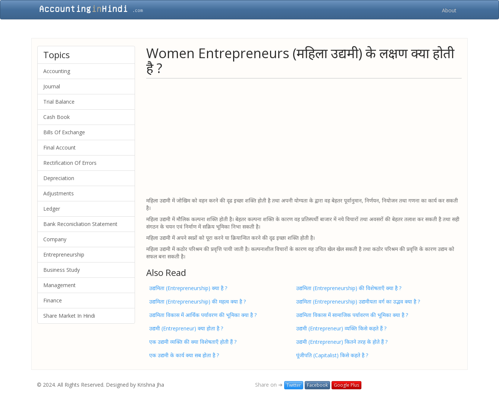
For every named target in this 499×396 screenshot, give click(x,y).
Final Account (59, 147)
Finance (52, 300)
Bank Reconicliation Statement (80, 223)
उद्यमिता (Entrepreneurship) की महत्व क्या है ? (197, 301)
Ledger (51, 208)
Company (54, 239)
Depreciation (58, 178)
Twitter (293, 385)
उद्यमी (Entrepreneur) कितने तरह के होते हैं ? (341, 341)
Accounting (56, 71)
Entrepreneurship (63, 254)
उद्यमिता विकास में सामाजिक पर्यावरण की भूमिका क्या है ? (352, 314)
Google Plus (346, 385)
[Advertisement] (304, 137)
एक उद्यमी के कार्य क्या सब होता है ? (184, 355)
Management (59, 285)
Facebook (317, 385)
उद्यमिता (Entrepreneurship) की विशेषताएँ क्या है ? (348, 288)
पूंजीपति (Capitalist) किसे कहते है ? (332, 355)
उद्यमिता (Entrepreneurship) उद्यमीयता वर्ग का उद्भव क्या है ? (358, 301)
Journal (51, 86)
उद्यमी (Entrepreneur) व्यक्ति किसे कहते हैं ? (341, 328)
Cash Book (56, 116)
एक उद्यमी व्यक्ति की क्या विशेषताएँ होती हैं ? (192, 341)
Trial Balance (59, 101)
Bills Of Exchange (64, 132)
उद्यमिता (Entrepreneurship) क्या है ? (188, 288)
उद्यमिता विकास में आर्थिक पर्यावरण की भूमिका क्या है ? (203, 314)
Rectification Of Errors (70, 162)
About (449, 10)
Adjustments (58, 193)
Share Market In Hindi (69, 315)
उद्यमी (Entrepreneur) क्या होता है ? (186, 328)
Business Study (61, 269)
